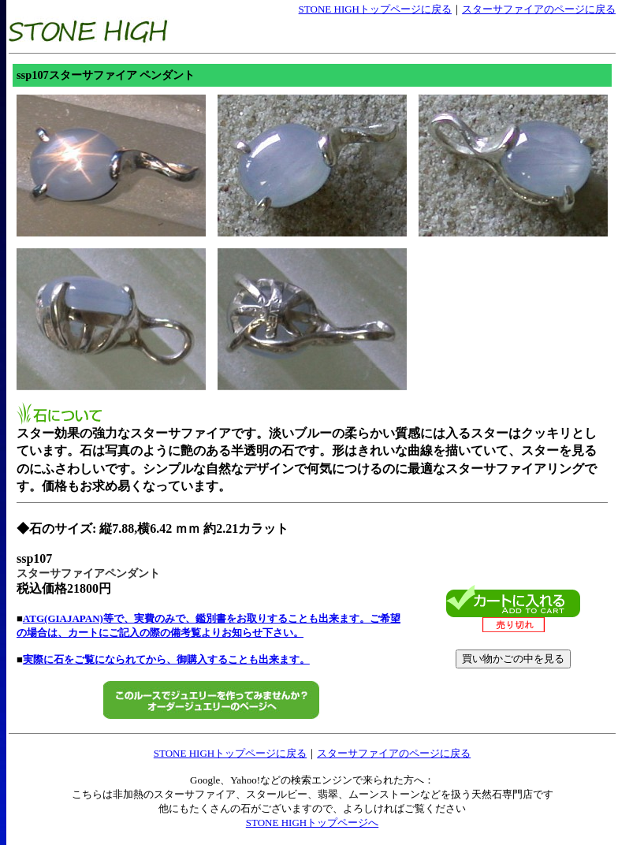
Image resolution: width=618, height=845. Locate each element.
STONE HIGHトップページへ (312, 822)
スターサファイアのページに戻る (539, 9)
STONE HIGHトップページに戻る (375, 9)
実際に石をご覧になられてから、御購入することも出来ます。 (166, 659)
